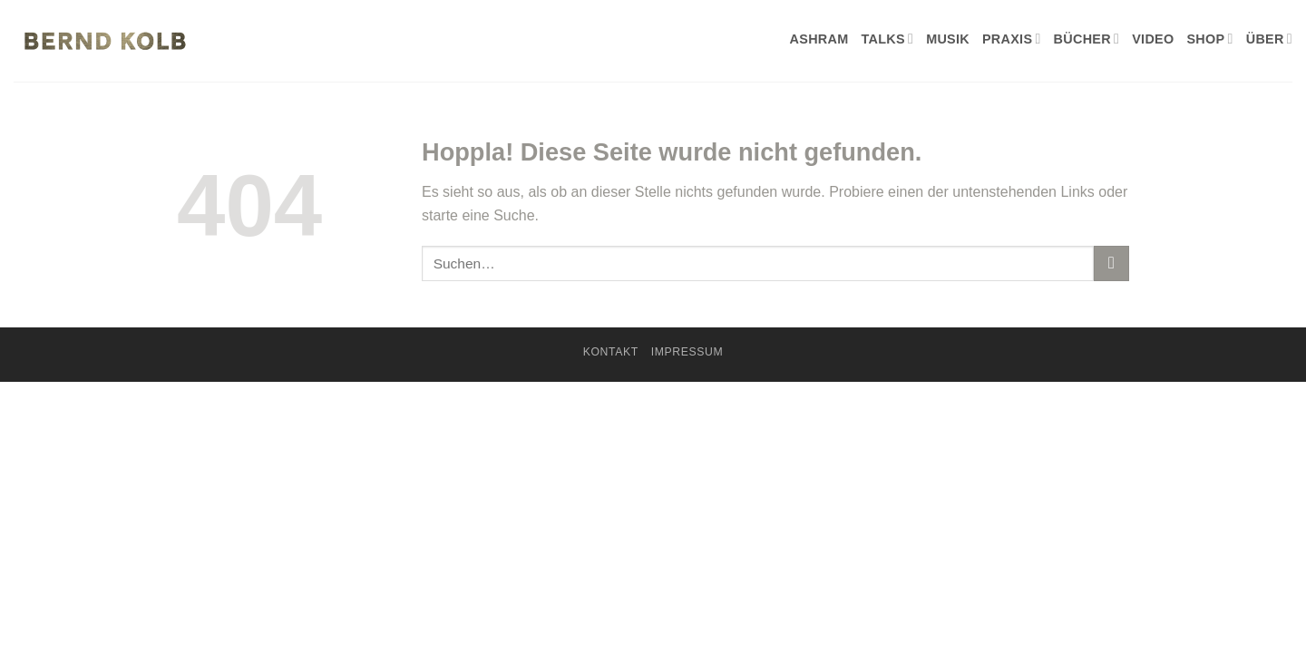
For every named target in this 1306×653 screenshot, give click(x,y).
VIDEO (1153, 39)
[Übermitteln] (1111, 263)
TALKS (887, 38)
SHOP (1209, 38)
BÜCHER (1087, 38)
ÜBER (1269, 38)
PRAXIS (1011, 38)
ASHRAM (819, 39)
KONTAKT (610, 352)
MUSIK (948, 39)
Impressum (687, 352)
